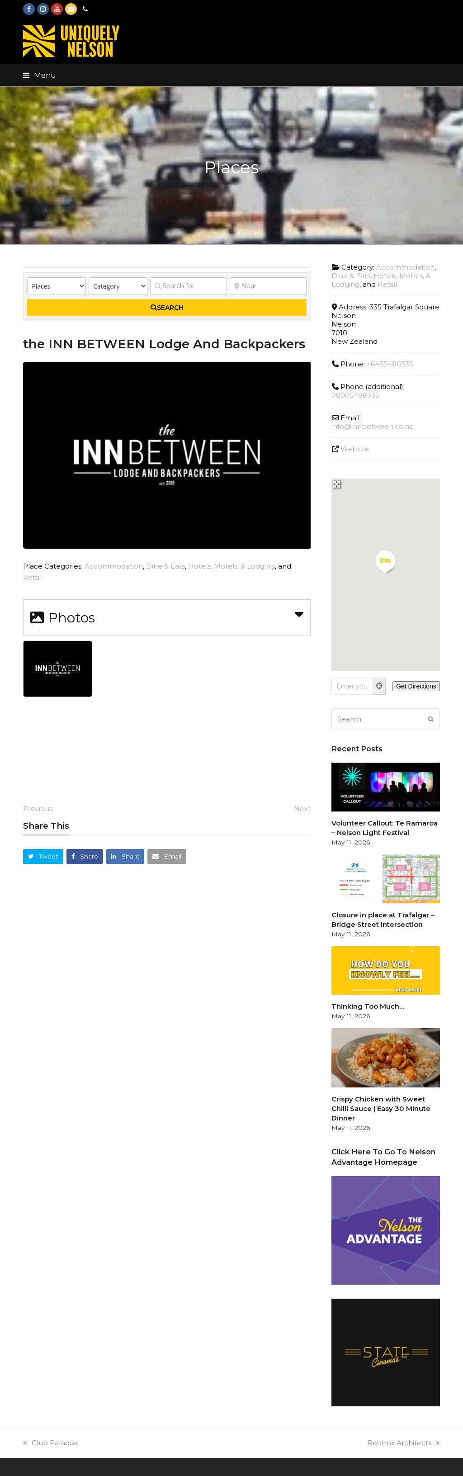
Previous (37, 808)
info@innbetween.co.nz (372, 426)
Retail (33, 577)
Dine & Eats (165, 566)
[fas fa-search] (167, 307)
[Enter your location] (352, 686)
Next (302, 808)
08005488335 (355, 395)
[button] (39, 75)
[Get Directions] (416, 686)
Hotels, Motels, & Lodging (231, 566)
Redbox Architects (404, 1442)
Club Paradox (50, 1442)
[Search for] (188, 285)
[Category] (118, 285)
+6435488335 (390, 364)
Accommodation (114, 566)
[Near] (268, 285)
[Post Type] (56, 285)
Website (354, 449)
